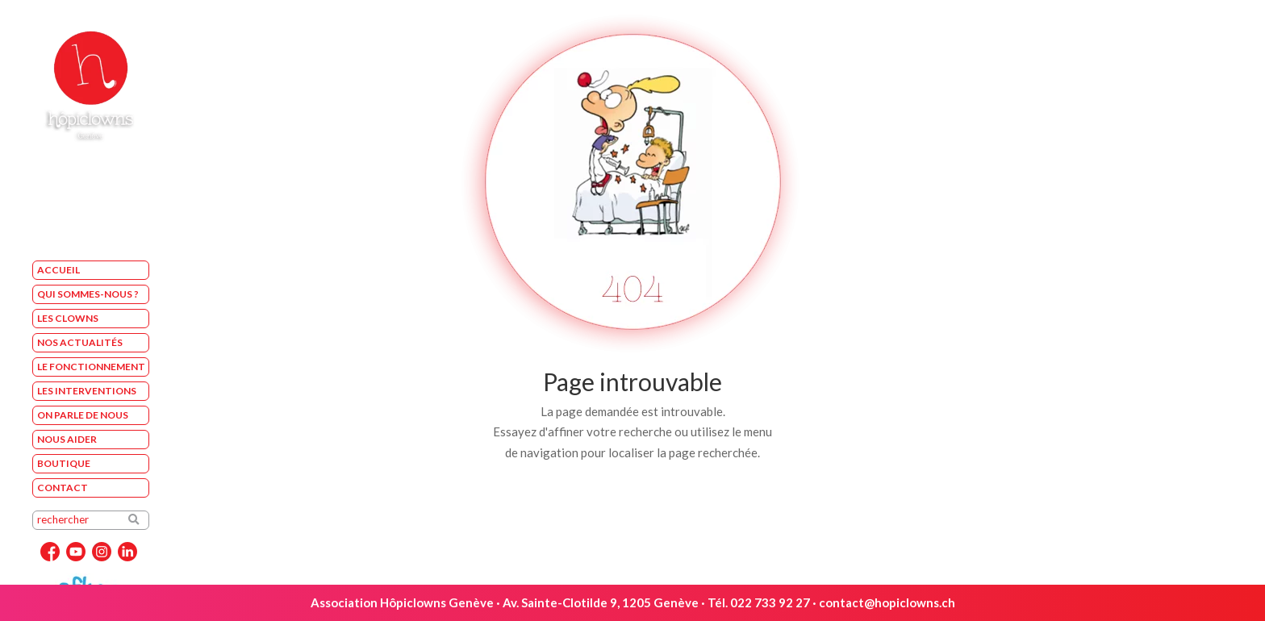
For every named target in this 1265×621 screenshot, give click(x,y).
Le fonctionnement (91, 367)
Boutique (63, 463)
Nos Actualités (80, 342)
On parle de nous (82, 415)
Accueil (58, 270)
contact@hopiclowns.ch (887, 602)
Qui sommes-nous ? (88, 294)
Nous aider (67, 439)
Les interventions (86, 391)
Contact (62, 487)
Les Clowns (67, 318)
